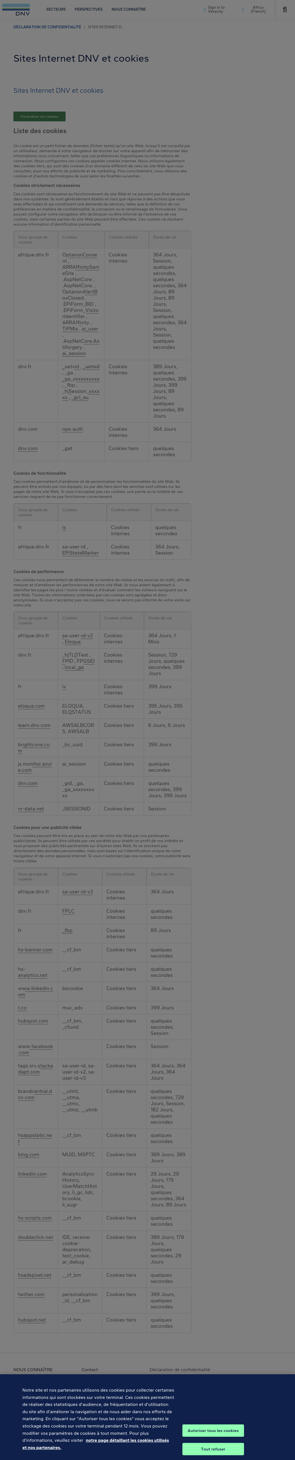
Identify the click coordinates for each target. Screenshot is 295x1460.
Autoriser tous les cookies (213, 1436)
